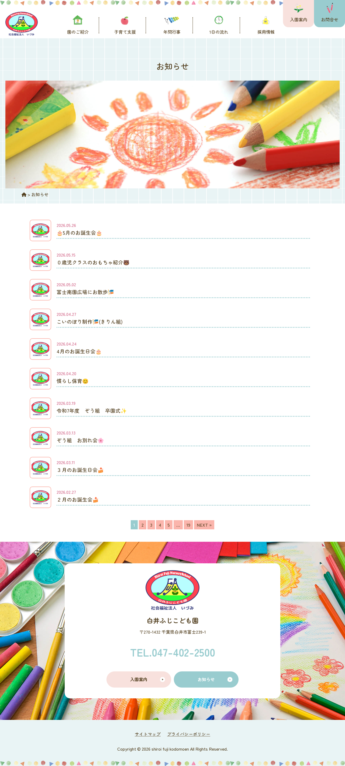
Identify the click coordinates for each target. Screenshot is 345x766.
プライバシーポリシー (188, 734)
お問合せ (329, 19)
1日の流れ (218, 32)
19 (188, 525)
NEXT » (204, 525)
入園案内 (298, 19)
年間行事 (172, 32)
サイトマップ (148, 734)
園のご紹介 (78, 32)
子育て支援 (125, 32)
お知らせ (206, 679)
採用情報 (266, 32)
